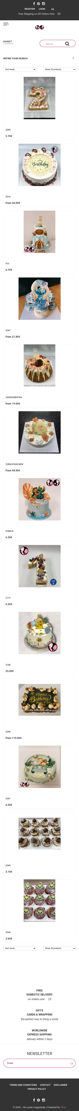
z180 (8, 665)
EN (53, 9)
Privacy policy (37, 1089)
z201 (8, 798)
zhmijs (9, 531)
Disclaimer (60, 1085)
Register (30, 9)
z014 (8, 197)
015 (7, 263)
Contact (45, 1085)
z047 (8, 330)
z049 (8, 865)
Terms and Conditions (23, 1085)
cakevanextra (14, 397)
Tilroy (63, 1107)
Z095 (8, 130)
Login (42, 9)
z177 (8, 598)
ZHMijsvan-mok (14, 464)
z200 (8, 732)
